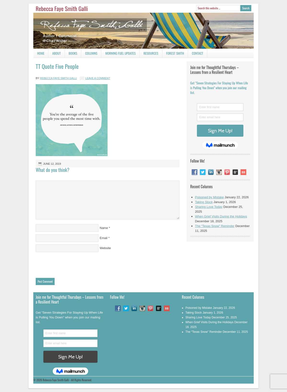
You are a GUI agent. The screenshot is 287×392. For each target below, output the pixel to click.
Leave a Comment (97, 78)
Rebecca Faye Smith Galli (62, 8)
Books (71, 54)
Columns (89, 54)
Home (40, 53)
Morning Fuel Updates (118, 54)
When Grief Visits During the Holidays (221, 216)
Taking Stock (204, 202)
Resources (151, 53)
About (56, 53)
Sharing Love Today (209, 207)
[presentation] (72, 263)
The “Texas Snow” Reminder (215, 226)
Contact (195, 54)
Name (104, 228)
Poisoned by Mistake (209, 197)
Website (105, 248)
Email (104, 238)
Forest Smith (175, 53)
